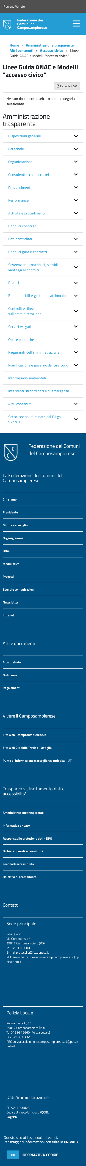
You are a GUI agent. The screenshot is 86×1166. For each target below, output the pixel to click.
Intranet (8, 615)
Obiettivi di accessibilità (19, 876)
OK (13, 1154)
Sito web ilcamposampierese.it (24, 734)
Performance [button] (18, 200)
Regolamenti (11, 687)
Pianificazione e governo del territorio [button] (38, 365)
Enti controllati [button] (20, 239)
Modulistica (11, 563)
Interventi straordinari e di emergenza (38, 391)
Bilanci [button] (13, 282)
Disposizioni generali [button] (24, 136)
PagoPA (11, 1116)
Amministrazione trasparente (50, 45)
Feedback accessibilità (18, 863)
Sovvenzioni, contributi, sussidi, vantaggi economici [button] (33, 267)
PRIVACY (71, 1142)
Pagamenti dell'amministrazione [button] (33, 352)
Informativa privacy (16, 825)
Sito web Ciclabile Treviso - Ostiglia (27, 747)
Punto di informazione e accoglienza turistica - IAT (37, 760)
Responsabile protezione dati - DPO (27, 838)
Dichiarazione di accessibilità (23, 851)
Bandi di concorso (22, 226)
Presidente (10, 512)
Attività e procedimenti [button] (26, 213)
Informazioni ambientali (27, 378)
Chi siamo (10, 499)
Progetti (8, 576)
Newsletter (10, 602)
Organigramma (13, 538)
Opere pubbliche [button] (21, 339)
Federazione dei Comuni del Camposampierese (32, 23)
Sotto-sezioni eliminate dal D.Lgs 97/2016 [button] (34, 419)
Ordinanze (10, 675)
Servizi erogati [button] (19, 326)
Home (14, 45)
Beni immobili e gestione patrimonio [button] (37, 295)
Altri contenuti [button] (20, 404)
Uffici (6, 550)
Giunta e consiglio (15, 525)
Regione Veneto (14, 6)
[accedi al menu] (76, 23)
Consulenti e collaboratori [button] (28, 174)
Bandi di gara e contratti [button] (27, 252)
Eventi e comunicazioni (19, 589)
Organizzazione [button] (20, 161)
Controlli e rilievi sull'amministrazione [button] (24, 311)
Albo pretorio (12, 662)
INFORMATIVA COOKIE (40, 1154)
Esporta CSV (67, 86)
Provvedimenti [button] (19, 187)
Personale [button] (16, 149)
